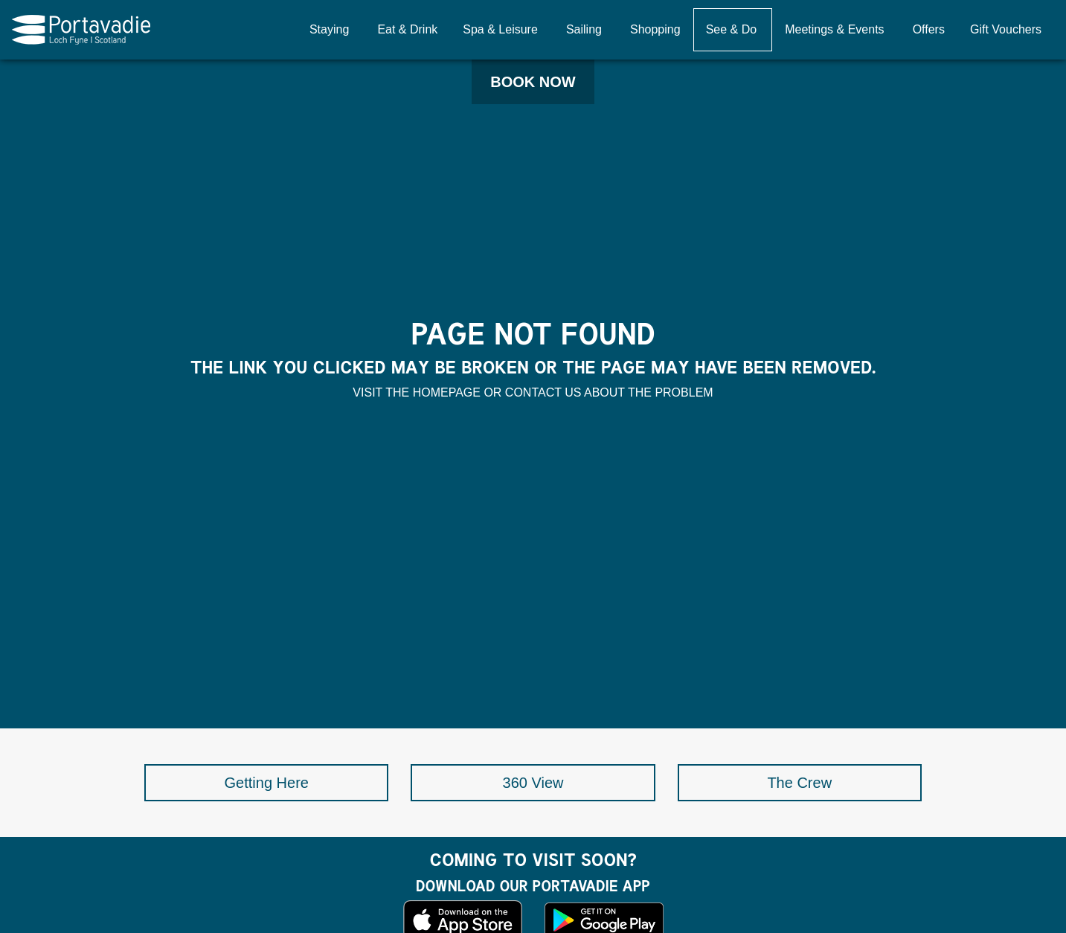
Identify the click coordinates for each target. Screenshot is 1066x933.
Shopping (655, 29)
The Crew (799, 783)
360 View (533, 783)
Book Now (532, 82)
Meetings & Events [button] (834, 29)
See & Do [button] (731, 29)
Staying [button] (329, 29)
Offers (929, 29)
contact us (543, 392)
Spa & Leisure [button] (500, 29)
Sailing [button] (584, 29)
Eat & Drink (407, 29)
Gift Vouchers (1005, 29)
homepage (447, 392)
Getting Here (267, 783)
